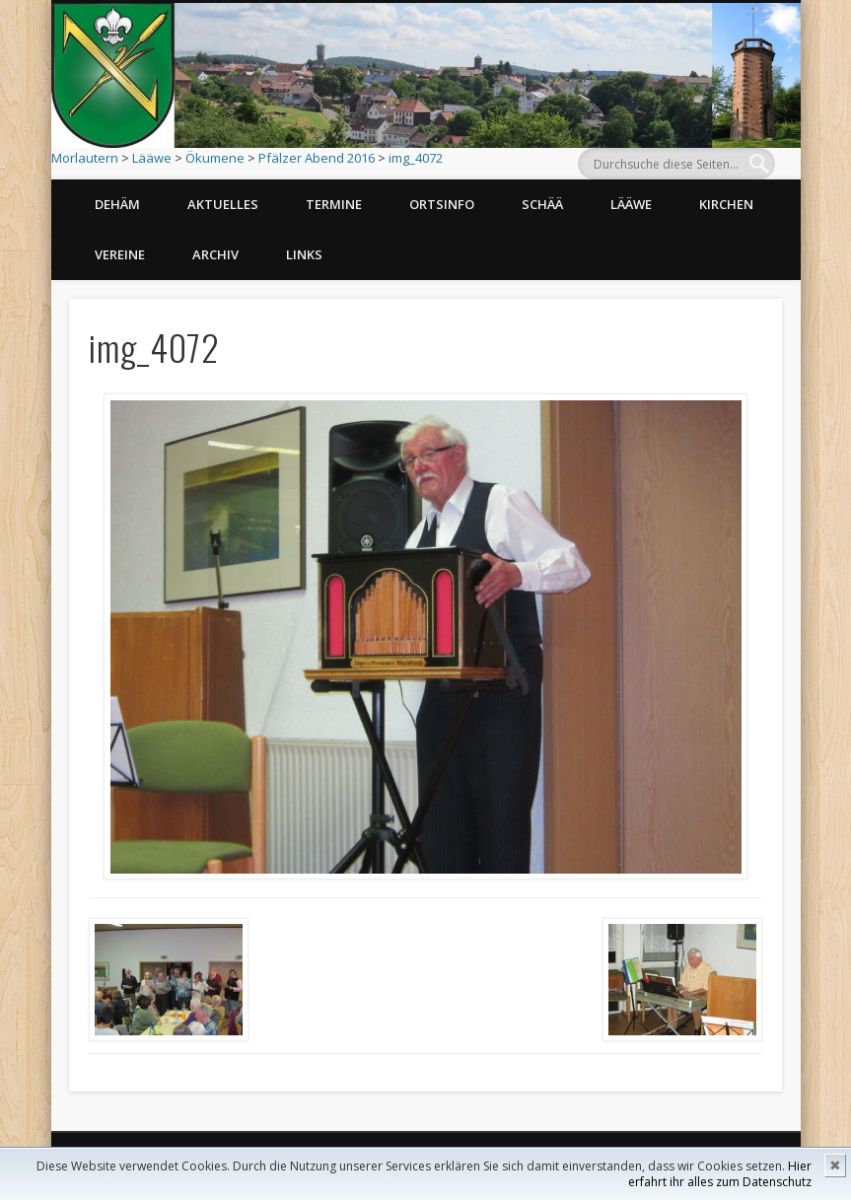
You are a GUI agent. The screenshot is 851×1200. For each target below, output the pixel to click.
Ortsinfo (441, 204)
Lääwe (152, 158)
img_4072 (416, 158)
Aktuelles (222, 204)
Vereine (120, 254)
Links (304, 254)
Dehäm (117, 204)
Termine (334, 204)
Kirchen (726, 204)
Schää (542, 204)
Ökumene (215, 158)
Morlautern (84, 158)
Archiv (215, 254)
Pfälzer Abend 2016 (316, 158)
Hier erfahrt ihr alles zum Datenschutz (720, 1174)
